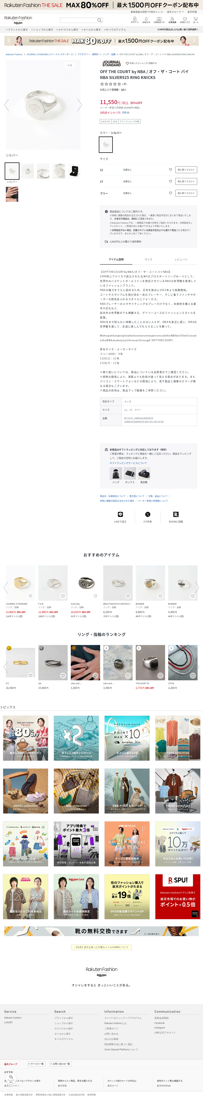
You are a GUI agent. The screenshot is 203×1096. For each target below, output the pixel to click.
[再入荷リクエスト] (186, 169)
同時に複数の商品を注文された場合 (117, 497)
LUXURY (8, 1018)
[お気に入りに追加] (170, 169)
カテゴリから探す (63, 1024)
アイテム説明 (116, 259)
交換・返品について (158, 492)
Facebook (160, 1019)
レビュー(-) (181, 259)
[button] (43, 105)
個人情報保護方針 (24, 1091)
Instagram (160, 1023)
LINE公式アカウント (165, 1028)
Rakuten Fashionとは (115, 1019)
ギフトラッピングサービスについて (128, 463)
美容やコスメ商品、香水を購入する (75, 1077)
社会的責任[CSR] (76, 1091)
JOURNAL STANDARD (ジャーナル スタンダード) (50, 54)
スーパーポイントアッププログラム (123, 1014)
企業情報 (8, 1091)
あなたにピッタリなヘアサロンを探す (22, 1077)
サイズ (148, 259)
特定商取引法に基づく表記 (118, 1040)
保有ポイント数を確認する (170, 1077)
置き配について (137, 492)
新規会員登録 (162, 1014)
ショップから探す (63, 1019)
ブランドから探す (63, 1014)
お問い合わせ (111, 1030)
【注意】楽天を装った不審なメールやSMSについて (102, 943)
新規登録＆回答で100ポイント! (147, 12)
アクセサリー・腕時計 (88, 54)
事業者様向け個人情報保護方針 (51, 1091)
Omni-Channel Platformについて (121, 1045)
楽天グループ (174, 12)
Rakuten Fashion (14, 54)
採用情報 (91, 1091)
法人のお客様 (111, 1035)
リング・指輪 (109, 54)
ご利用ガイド (111, 1024)
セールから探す (62, 1030)
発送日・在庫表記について (113, 492)
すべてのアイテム (63, 1035)
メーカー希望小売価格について (153, 497)
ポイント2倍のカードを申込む (122, 1077)
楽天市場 (192, 12)
